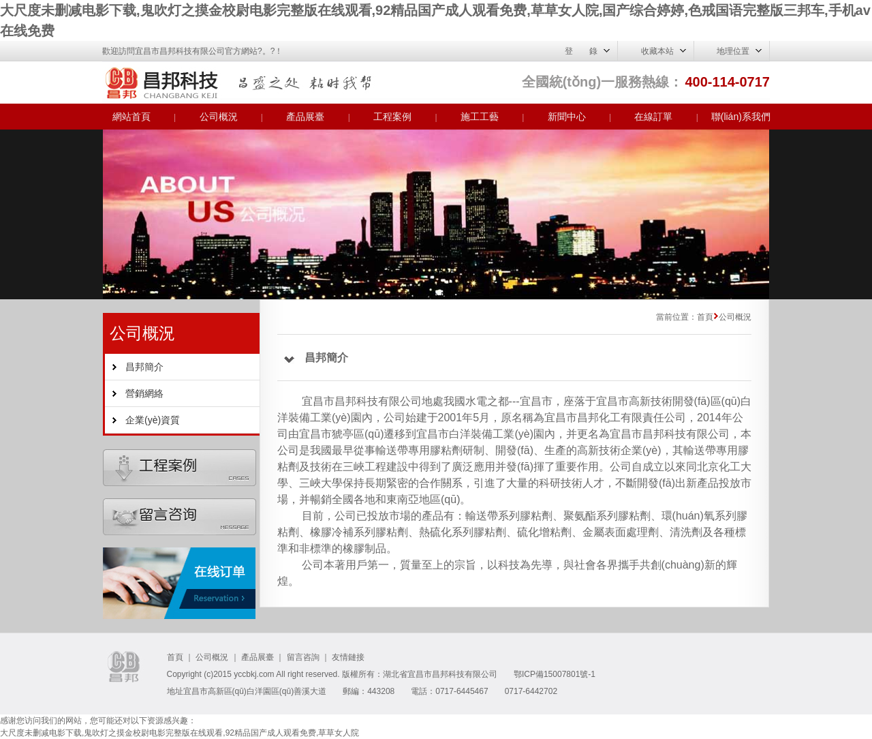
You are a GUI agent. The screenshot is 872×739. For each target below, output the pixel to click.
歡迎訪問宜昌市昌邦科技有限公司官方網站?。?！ (192, 51)
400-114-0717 (727, 81)
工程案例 (392, 116)
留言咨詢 (303, 657)
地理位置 (733, 51)
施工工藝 (480, 116)
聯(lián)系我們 (740, 116)
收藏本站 (657, 51)
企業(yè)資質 (152, 419)
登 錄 (581, 51)
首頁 (175, 657)
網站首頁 (131, 116)
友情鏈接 (348, 657)
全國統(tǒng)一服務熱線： (602, 81)
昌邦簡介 (144, 366)
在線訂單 (653, 116)
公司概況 (219, 116)
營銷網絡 (144, 393)
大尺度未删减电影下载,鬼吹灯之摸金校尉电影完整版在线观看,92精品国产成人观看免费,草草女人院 (179, 733)
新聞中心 (567, 116)
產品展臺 (305, 116)
